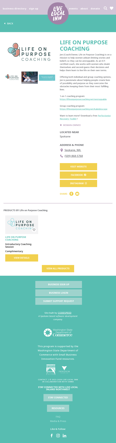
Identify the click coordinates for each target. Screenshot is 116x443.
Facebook (78, 174)
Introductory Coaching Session (18, 245)
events (73, 8)
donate (95, 8)
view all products (58, 268)
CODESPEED (64, 312)
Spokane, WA (70, 150)
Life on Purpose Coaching (15, 238)
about (84, 8)
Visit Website (78, 166)
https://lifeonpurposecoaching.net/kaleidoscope (83, 109)
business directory (14, 8)
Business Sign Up (58, 284)
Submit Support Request (58, 301)
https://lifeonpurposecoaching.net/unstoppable (83, 99)
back (8, 23)
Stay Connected (58, 397)
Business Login (58, 292)
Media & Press (58, 421)
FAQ (58, 416)
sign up (33, 8)
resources (58, 408)
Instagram (78, 183)
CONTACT (42, 379)
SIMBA (71, 381)
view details (21, 257)
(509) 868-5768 (71, 156)
